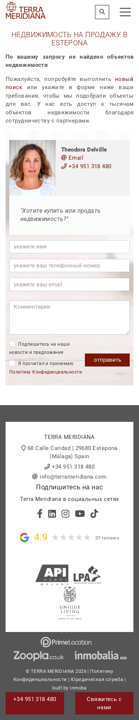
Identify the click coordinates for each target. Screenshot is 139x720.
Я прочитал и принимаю (45, 367)
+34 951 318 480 (86, 166)
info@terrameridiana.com (73, 476)
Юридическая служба (97, 679)
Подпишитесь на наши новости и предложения (39, 348)
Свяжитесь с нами (104, 703)
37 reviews (107, 538)
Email (72, 157)
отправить (107, 359)
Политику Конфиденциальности (45, 372)
